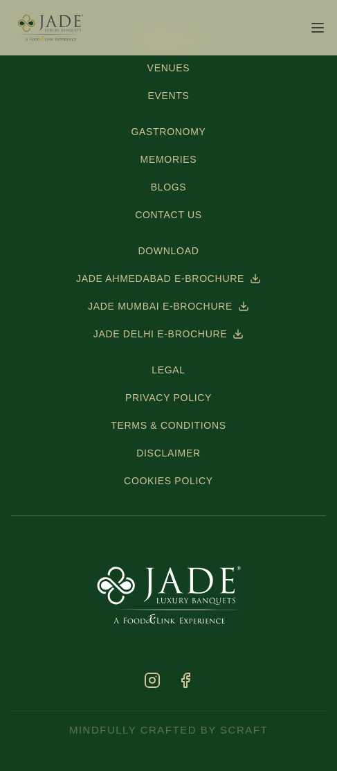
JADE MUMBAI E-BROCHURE (168, 306)
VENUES (168, 67)
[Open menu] (317, 27)
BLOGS (169, 187)
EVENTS (168, 95)
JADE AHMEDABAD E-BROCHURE (168, 278)
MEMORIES (168, 159)
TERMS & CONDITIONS (168, 425)
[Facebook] (185, 680)
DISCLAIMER (168, 453)
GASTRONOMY (168, 131)
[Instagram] (152, 680)
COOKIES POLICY (168, 480)
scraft (244, 730)
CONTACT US (168, 214)
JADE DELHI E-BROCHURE (168, 333)
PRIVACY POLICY (168, 397)
